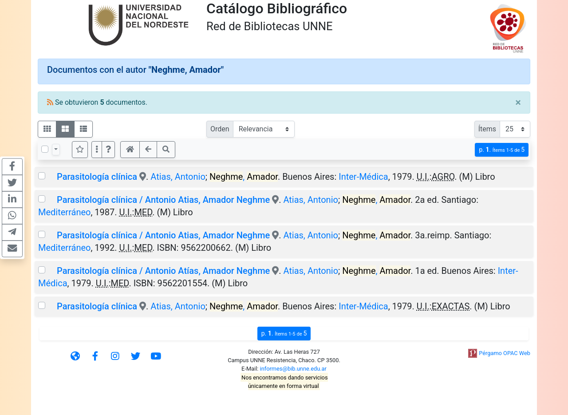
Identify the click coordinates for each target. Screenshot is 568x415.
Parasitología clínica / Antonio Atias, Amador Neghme (163, 199)
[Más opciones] (96, 149)
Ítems (487, 129)
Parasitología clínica (97, 176)
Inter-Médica (363, 176)
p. (502, 149)
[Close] (518, 102)
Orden (219, 129)
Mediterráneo (64, 212)
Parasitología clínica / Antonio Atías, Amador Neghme (163, 270)
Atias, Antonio (177, 176)
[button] (108, 149)
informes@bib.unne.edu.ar (293, 368)
